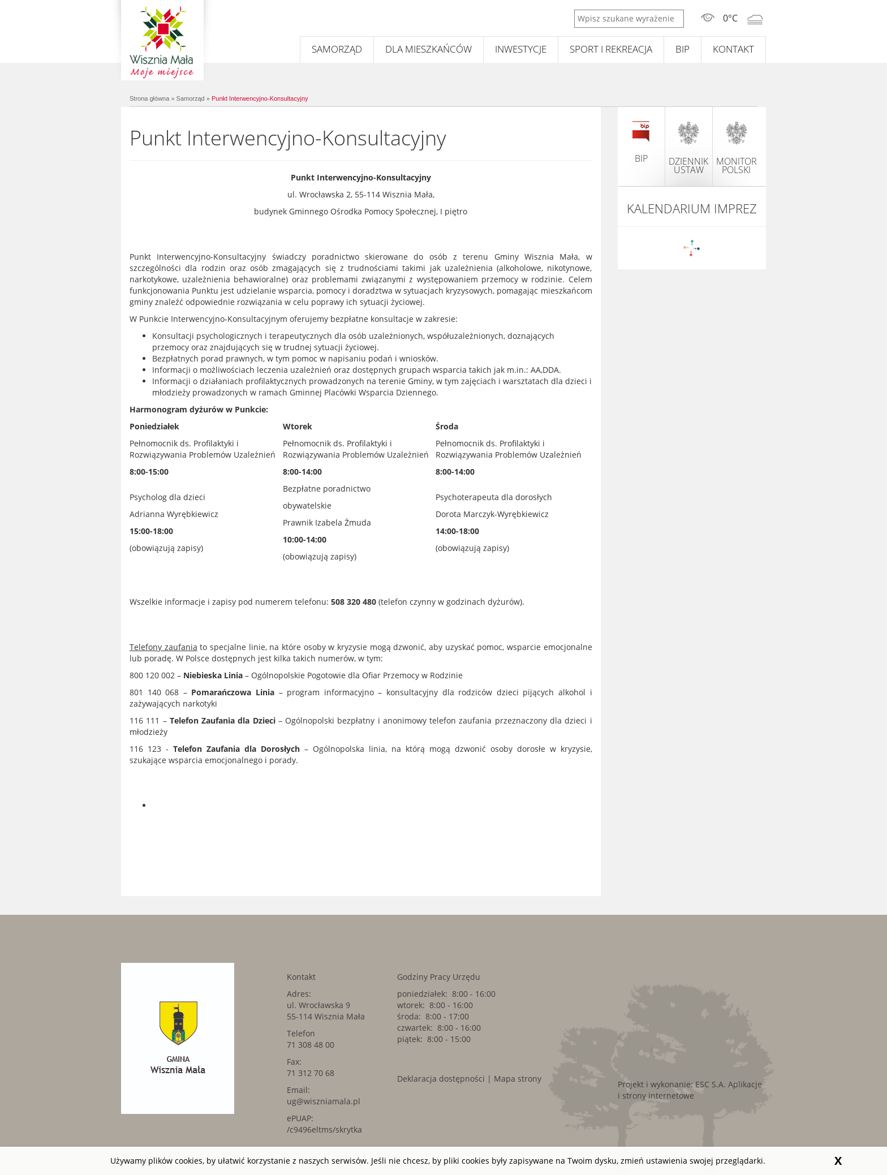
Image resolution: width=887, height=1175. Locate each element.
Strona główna (149, 98)
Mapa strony (517, 1078)
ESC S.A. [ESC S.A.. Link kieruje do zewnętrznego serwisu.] (710, 1084)
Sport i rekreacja (611, 48)
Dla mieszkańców (428, 48)
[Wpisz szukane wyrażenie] (629, 19)
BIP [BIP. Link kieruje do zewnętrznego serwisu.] (682, 48)
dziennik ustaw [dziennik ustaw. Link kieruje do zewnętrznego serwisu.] (688, 147)
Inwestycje (520, 48)
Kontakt (733, 48)
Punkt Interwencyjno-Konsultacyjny (260, 98)
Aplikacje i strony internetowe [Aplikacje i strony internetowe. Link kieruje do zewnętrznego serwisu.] (690, 1090)
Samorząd (337, 48)
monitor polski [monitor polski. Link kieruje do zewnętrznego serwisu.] (736, 147)
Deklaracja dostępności (441, 1078)
